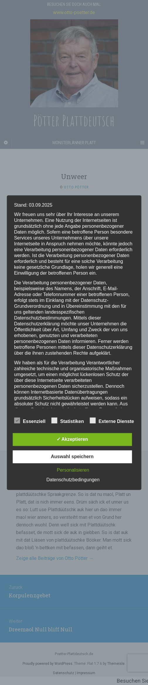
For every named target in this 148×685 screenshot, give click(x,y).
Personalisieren (73, 470)
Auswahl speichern (72, 456)
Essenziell (29, 420)
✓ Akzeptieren (72, 439)
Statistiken (67, 420)
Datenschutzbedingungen (72, 479)
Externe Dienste (112, 420)
